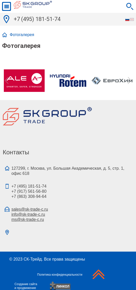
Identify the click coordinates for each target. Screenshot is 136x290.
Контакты (16, 152)
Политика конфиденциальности (59, 274)
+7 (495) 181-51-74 (37, 19)
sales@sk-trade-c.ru (29, 209)
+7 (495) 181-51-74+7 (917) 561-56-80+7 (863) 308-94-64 (28, 191)
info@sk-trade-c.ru (28, 214)
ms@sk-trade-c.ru (27, 219)
